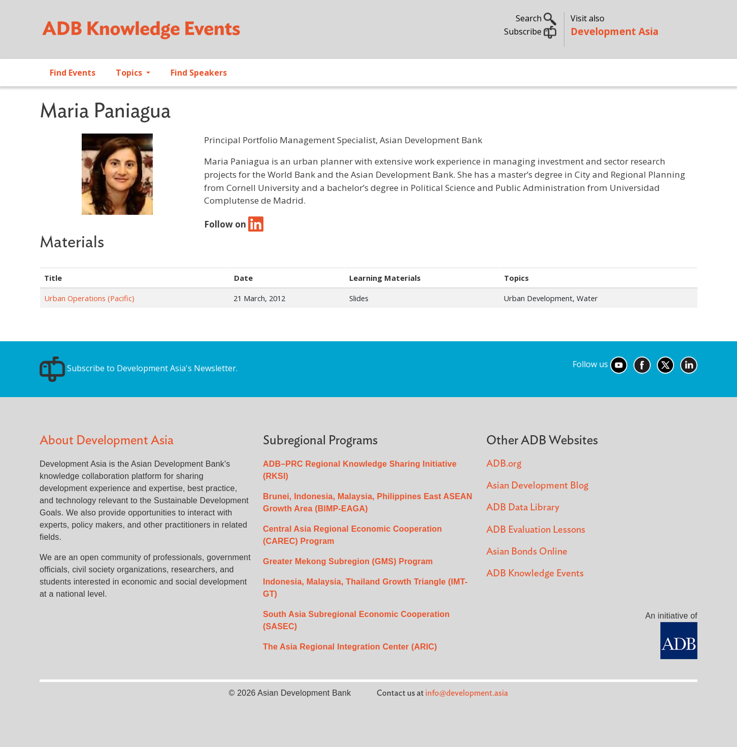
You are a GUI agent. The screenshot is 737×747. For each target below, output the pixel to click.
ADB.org (503, 464)
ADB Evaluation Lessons (535, 530)
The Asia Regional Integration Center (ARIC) (350, 646)
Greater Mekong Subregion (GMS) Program (348, 561)
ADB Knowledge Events (535, 573)
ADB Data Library (522, 507)
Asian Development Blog (537, 486)
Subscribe (530, 31)
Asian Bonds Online (526, 552)
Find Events (72, 72)
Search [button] (536, 18)
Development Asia (614, 31)
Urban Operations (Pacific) (89, 298)
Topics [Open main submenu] (130, 72)
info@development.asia (466, 693)
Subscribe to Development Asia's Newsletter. (139, 368)
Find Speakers (199, 72)
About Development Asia (107, 440)
